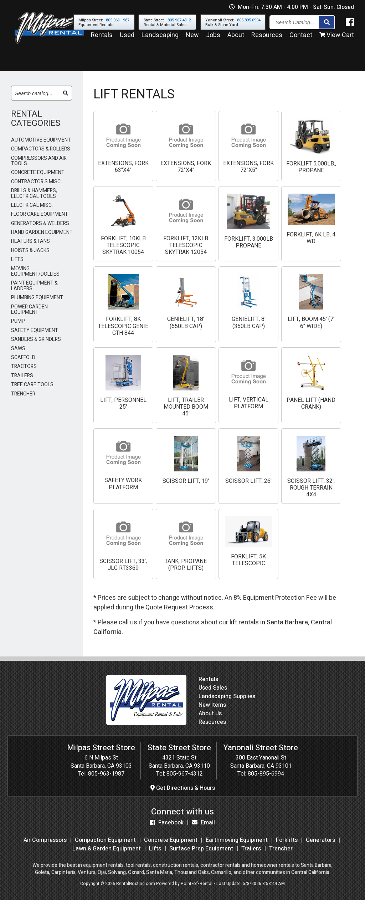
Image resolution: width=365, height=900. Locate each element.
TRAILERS (22, 375)
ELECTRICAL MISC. (32, 205)
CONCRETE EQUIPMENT (38, 172)
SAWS (18, 348)
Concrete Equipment (170, 840)
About (235, 39)
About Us (210, 713)
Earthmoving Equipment (237, 840)
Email (203, 822)
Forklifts (287, 840)
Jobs (213, 39)
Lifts (155, 848)
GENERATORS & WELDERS (40, 223)
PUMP (18, 321)
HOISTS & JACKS (30, 250)
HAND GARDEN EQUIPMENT (42, 232)
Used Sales (213, 688)
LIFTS (17, 259)
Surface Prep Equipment (201, 848)
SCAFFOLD (23, 357)
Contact (300, 39)
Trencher (281, 848)
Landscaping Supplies (227, 696)
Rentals (102, 39)
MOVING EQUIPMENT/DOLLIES (35, 271)
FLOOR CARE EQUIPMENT (39, 214)
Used (127, 39)
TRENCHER (23, 394)
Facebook (167, 822)
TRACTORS (24, 366)
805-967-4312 (184, 773)
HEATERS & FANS (30, 241)
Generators (320, 840)
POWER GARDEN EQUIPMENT (29, 309)
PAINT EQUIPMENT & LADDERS (34, 285)
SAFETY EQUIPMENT (34, 330)
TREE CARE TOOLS (32, 384)
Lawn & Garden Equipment (106, 848)
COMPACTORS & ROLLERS (40, 149)
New (192, 39)
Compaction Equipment (105, 840)
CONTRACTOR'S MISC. (36, 181)
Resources (266, 39)
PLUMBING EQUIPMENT (37, 297)
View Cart (336, 39)
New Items (212, 705)
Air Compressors (45, 840)
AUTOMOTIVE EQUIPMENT (41, 140)
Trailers (251, 848)
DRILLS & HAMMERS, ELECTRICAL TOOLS (34, 193)
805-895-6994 (266, 773)
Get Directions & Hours (182, 788)
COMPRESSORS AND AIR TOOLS (39, 161)
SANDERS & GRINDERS (36, 339)
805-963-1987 (106, 773)
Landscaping (160, 39)
